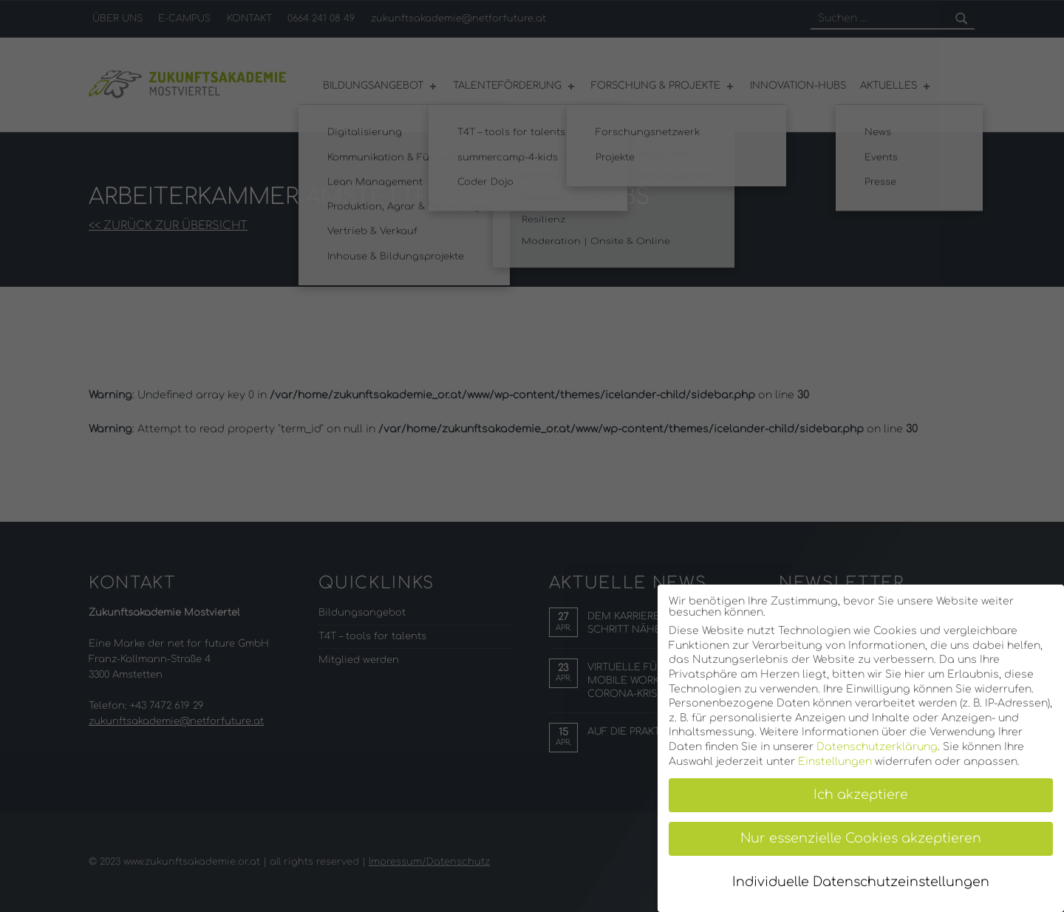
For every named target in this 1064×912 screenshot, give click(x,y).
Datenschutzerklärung (877, 746)
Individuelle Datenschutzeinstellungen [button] (860, 882)
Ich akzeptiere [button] (861, 795)
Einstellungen (835, 761)
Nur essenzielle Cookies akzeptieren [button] (860, 838)
